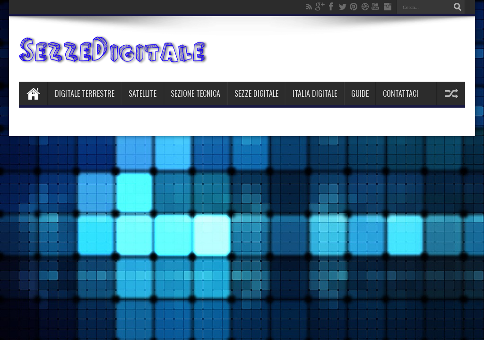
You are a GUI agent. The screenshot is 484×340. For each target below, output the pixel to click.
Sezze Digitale (256, 93)
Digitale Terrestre (84, 93)
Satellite (142, 93)
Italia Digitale (315, 93)
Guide (360, 93)
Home (33, 93)
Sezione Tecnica (195, 93)
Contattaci (400, 93)
